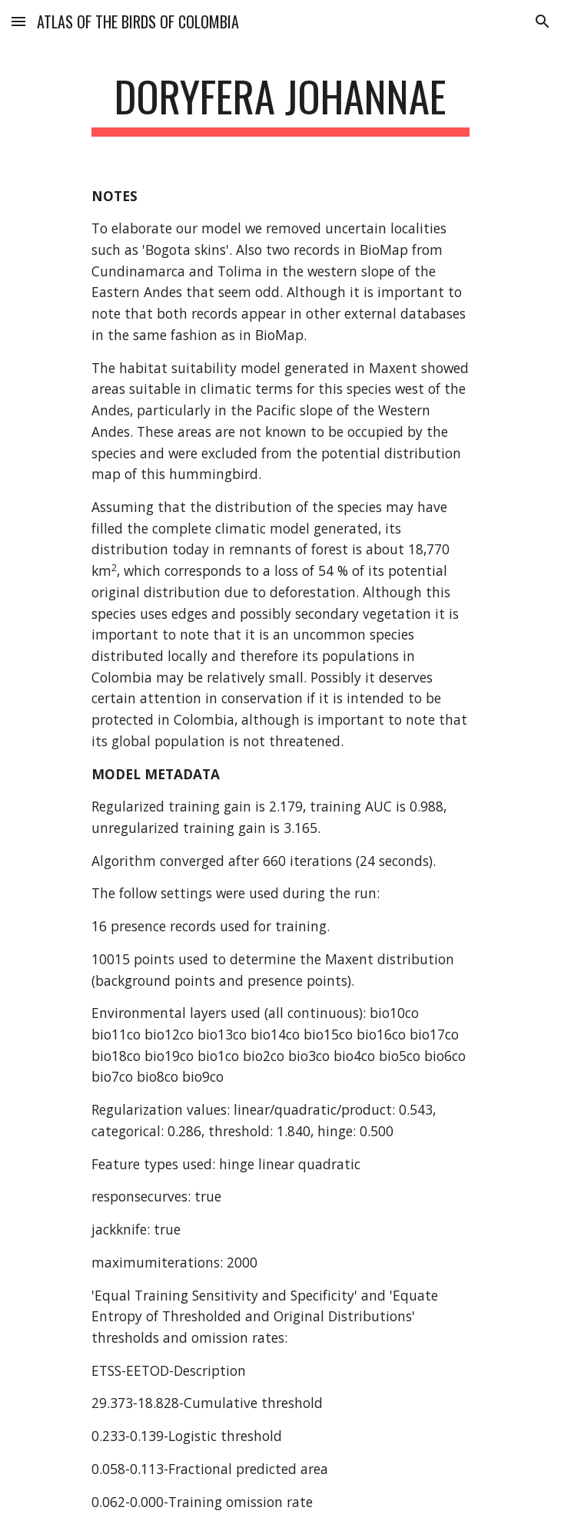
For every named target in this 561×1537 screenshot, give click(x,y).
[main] (280, 103)
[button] (18, 21)
